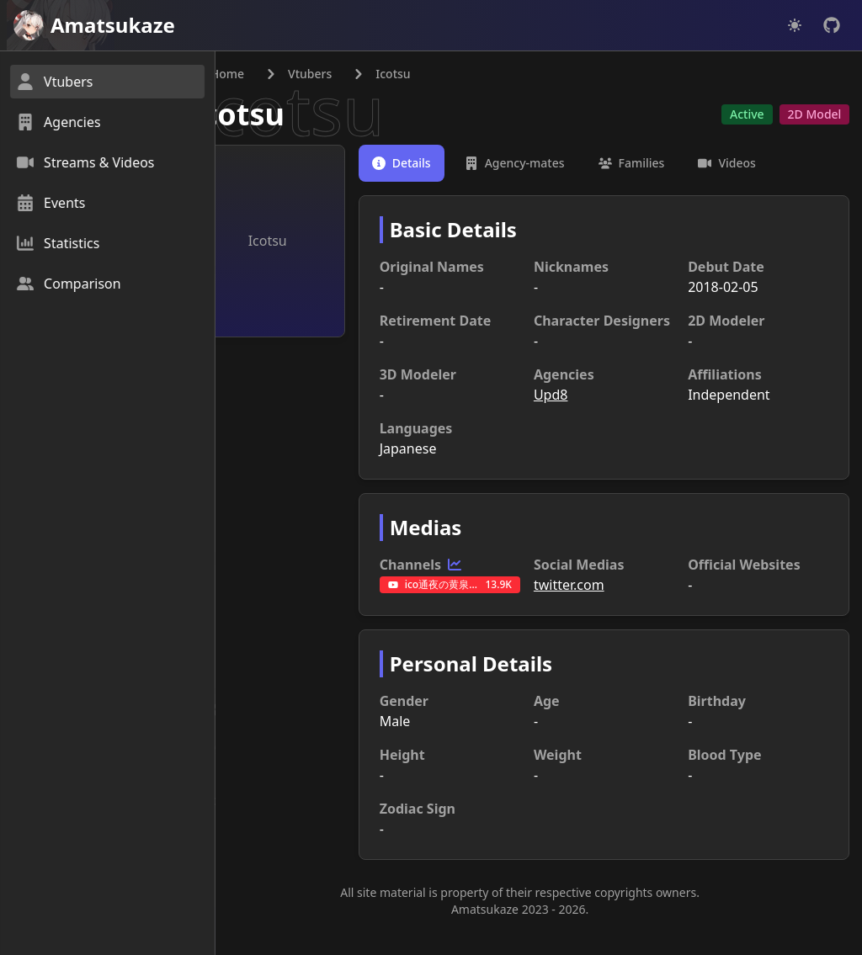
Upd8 (569, 415)
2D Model (813, 115)
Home (256, 74)
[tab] (430, 164)
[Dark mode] (794, 25)
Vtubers (348, 74)
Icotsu (276, 114)
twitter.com (587, 606)
